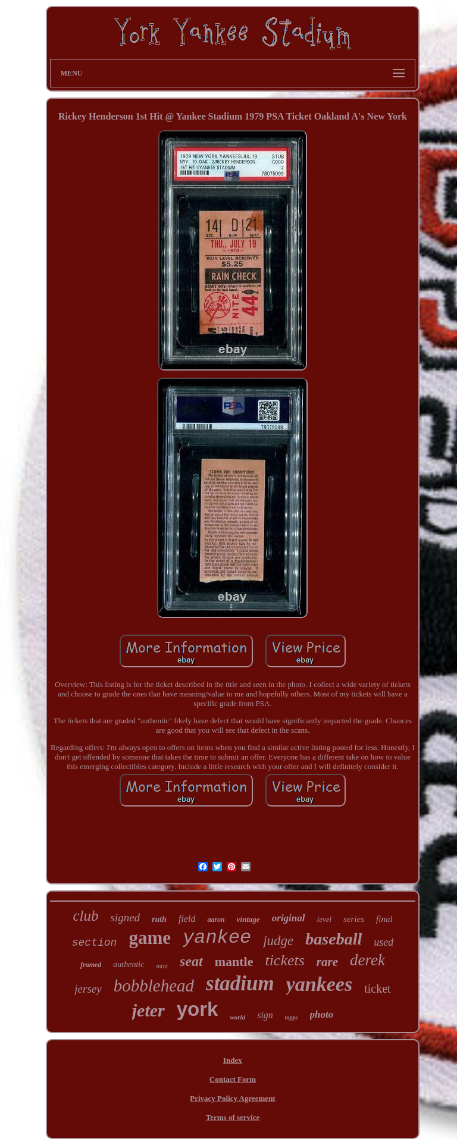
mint (162, 965)
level (324, 919)
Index (232, 1060)
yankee (217, 938)
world (237, 1017)
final (384, 919)
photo (322, 1014)
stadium (240, 983)
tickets (284, 960)
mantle (234, 961)
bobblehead (154, 985)
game (150, 937)
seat (191, 961)
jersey (87, 989)
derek (367, 960)
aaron (215, 919)
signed (125, 917)
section (94, 943)
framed (90, 965)
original (288, 918)
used (383, 942)
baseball (333, 939)
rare (327, 962)
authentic (128, 964)
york (197, 1009)
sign (265, 1015)
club (85, 916)
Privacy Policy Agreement (232, 1098)
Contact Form (232, 1079)
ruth (159, 919)
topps (291, 1017)
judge (278, 940)
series (353, 919)
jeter (148, 1010)
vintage (248, 919)
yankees (319, 984)
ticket (377, 988)
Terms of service (233, 1117)
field (187, 919)
